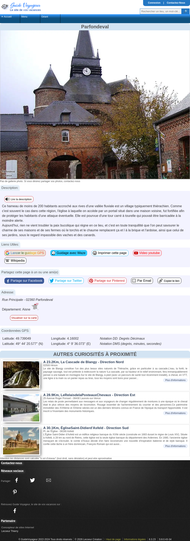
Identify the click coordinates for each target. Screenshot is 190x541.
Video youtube (149, 253)
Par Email (144, 280)
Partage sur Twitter (68, 280)
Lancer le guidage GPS (27, 253)
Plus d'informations (175, 380)
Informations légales (135, 539)
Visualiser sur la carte (24, 317)
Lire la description (21, 199)
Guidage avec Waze (71, 253)
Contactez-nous (11, 463)
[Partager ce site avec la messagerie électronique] (48, 480)
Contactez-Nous (176, 2)
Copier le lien (172, 280)
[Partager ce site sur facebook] (16, 480)
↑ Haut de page (112, 539)
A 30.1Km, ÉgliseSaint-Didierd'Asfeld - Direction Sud (86, 428)
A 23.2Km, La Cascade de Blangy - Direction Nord (83, 362)
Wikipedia (18, 260)
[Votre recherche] (161, 11)
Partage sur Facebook (26, 280)
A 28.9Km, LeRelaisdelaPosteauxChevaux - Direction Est (89, 395)
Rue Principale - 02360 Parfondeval (27, 299)
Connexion (154, 2)
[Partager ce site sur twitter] (32, 480)
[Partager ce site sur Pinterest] (15, 492)
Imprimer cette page (112, 253)
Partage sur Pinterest (109, 280)
